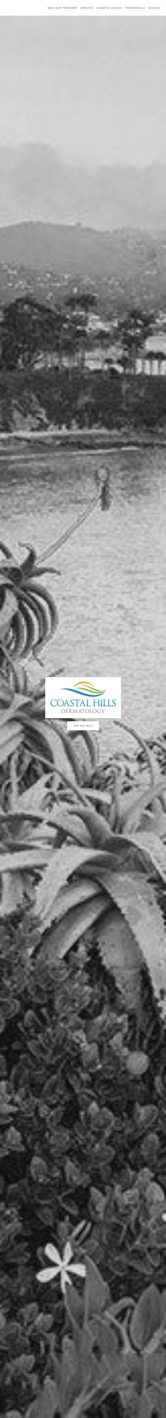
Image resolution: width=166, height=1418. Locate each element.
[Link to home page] (83, 697)
